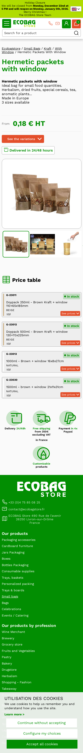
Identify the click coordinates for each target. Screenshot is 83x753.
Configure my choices (42, 733)
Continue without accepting (41, 723)
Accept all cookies (42, 744)
